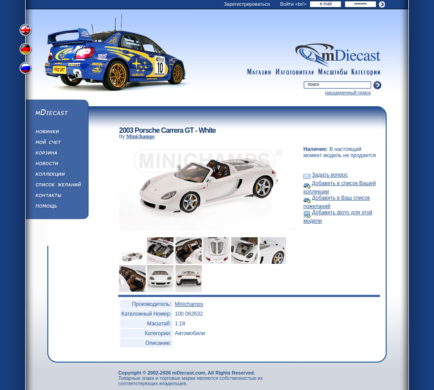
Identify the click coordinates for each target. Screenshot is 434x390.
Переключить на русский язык (26, 70)
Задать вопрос (330, 175)
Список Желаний (57, 186)
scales (332, 72)
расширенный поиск (348, 92)
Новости (57, 164)
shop (259, 72)
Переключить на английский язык (26, 30)
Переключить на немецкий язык (26, 50)
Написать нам (57, 196)
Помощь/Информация (57, 207)
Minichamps (140, 136)
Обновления (57, 132)
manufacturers (294, 72)
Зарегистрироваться (247, 4)
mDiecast (57, 113)
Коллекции (57, 175)
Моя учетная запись (57, 143)
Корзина (57, 154)
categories (366, 72)
